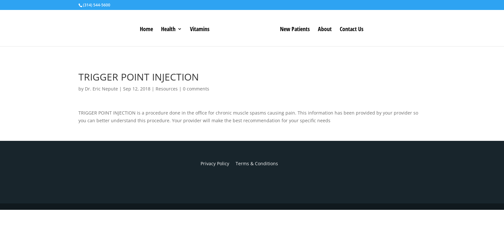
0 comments (196, 89)
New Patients (295, 30)
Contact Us (352, 30)
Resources (167, 89)
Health (168, 30)
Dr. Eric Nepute (101, 89)
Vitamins (200, 30)
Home (146, 30)
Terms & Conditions (253, 163)
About (325, 30)
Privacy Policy (215, 163)
